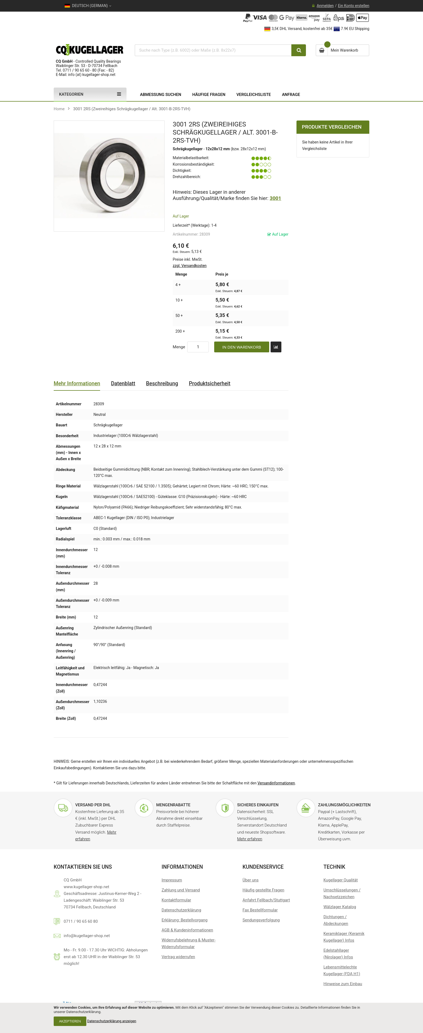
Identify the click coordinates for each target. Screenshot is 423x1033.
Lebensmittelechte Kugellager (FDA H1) (341, 970)
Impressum (172, 880)
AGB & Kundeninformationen (187, 930)
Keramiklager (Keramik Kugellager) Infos (343, 937)
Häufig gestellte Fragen (263, 890)
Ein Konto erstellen (353, 6)
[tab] (77, 384)
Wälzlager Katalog (339, 906)
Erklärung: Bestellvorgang (184, 920)
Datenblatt (123, 383)
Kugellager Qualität (340, 880)
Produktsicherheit (209, 383)
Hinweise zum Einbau (342, 983)
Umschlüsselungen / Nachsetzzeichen (341, 893)
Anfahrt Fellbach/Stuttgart (266, 900)
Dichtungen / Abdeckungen (335, 920)
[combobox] (213, 50)
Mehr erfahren (249, 839)
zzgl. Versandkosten (190, 265)
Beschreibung (162, 383)
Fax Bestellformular (260, 910)
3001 (275, 198)
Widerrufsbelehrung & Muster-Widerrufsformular (189, 943)
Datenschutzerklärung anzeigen (111, 1021)
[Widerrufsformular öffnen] (178, 957)
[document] (211, 1017)
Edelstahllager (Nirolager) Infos (338, 954)
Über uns (250, 880)
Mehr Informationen (77, 383)
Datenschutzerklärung (181, 910)
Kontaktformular (176, 900)
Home (59, 108)
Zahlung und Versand (181, 890)
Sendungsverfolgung (261, 920)
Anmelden (325, 6)
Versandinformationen (276, 783)
